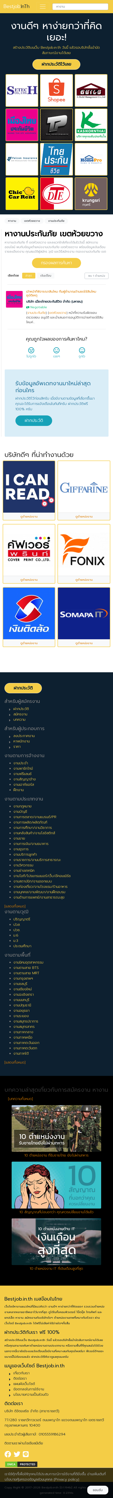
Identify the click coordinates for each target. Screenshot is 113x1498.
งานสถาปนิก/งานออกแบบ (32, 881)
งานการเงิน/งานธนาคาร (31, 843)
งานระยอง (21, 1016)
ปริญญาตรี (21, 919)
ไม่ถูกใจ (31, 354)
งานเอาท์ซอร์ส (23, 784)
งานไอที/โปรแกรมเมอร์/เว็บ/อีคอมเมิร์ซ (42, 876)
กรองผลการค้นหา (56, 263)
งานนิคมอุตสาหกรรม (28, 962)
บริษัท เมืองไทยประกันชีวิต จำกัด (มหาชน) (54, 301)
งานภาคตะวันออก (26, 1042)
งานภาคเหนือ (22, 1037)
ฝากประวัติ (34, 420)
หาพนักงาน (21, 741)
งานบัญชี (20, 811)
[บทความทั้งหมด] (20, 1099)
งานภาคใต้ (21, 1053)
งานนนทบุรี (21, 1000)
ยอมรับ (98, 1490)
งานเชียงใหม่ (22, 989)
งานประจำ (20, 763)
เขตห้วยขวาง (57, 312)
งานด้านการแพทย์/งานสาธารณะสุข (38, 897)
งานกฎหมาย (22, 806)
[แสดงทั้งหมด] (15, 906)
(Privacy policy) (66, 1479)
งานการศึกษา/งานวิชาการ (32, 827)
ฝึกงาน (18, 790)
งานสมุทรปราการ (25, 1021)
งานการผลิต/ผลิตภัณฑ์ (30, 822)
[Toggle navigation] (42, 6)
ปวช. (16, 930)
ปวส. (16, 924)
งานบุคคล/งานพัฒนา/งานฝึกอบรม (39, 892)
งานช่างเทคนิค (23, 870)
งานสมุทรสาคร (24, 1026)
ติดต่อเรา (20, 1378)
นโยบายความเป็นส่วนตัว (31, 1394)
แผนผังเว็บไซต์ (24, 1384)
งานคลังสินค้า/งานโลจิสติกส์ (34, 833)
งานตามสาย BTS (26, 967)
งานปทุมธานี (22, 1005)
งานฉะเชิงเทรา (23, 994)
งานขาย (19, 838)
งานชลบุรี (20, 984)
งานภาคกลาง (23, 1032)
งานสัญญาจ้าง (24, 779)
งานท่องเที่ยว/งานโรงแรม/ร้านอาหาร (40, 886)
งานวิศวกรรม (23, 865)
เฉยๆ (56, 354)
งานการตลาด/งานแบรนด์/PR (34, 817)
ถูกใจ (82, 354)
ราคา (17, 746)
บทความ (19, 719)
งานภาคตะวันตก (25, 1048)
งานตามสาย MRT (26, 973)
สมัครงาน (20, 714)
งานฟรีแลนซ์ (22, 774)
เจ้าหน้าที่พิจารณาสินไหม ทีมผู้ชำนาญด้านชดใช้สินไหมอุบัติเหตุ (61, 293)
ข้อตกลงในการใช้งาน (28, 1389)
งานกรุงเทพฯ (23, 978)
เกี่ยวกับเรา (21, 1373)
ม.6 (15, 935)
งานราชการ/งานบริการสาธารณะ (37, 860)
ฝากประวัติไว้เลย (56, 64)
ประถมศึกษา (22, 946)
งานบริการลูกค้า (25, 854)
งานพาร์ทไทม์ (23, 768)
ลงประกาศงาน (24, 736)
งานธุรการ (21, 849)
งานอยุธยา (21, 1010)
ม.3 (15, 940)
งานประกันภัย (36, 312)
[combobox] (80, 6)
